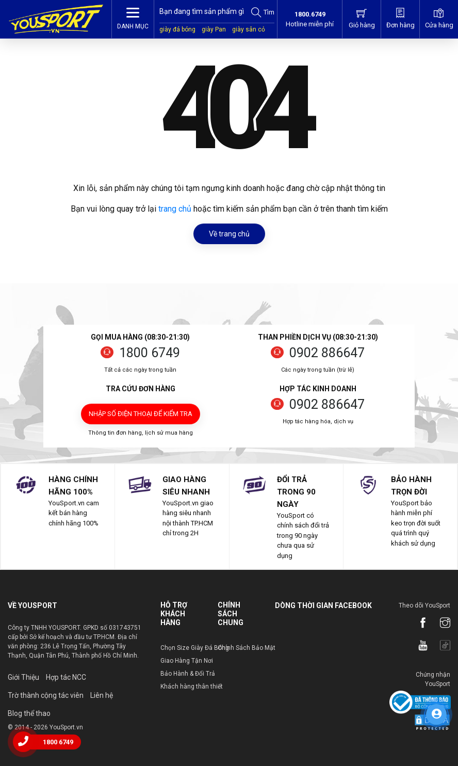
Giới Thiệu (23, 677)
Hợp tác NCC (66, 677)
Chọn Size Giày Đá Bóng (194, 647)
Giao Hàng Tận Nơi (186, 660)
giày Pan (214, 29)
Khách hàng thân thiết (191, 686)
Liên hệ (101, 695)
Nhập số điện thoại (140, 414)
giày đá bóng (177, 29)
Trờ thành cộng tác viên (46, 695)
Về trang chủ (229, 234)
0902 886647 (327, 352)
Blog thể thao (29, 713)
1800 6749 (149, 352)
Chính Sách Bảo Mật (246, 647)
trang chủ (174, 209)
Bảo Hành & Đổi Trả (187, 673)
